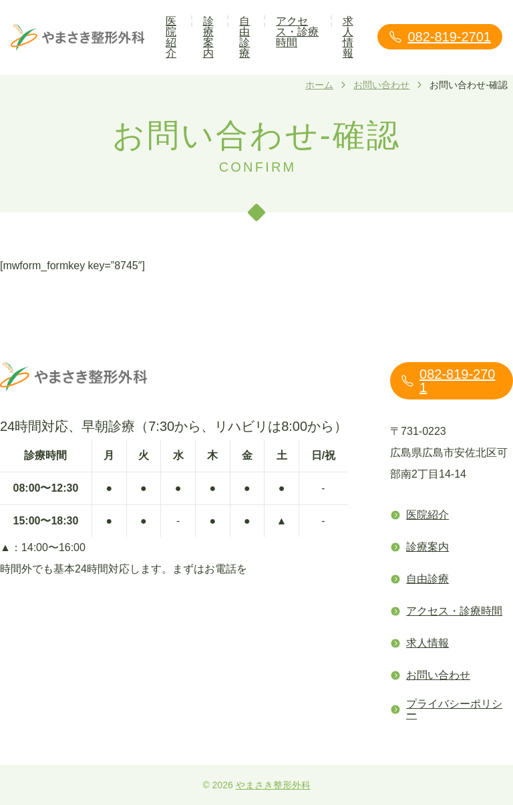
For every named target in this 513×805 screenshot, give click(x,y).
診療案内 (208, 37)
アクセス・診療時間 (297, 31)
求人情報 (348, 37)
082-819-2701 (440, 36)
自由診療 (244, 37)
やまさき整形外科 (273, 785)
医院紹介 (171, 37)
